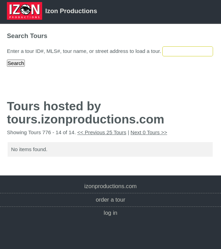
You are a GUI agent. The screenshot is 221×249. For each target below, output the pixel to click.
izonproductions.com (110, 186)
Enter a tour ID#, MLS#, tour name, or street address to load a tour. (84, 51)
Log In (110, 213)
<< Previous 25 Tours (101, 132)
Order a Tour (110, 199)
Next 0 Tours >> (149, 132)
